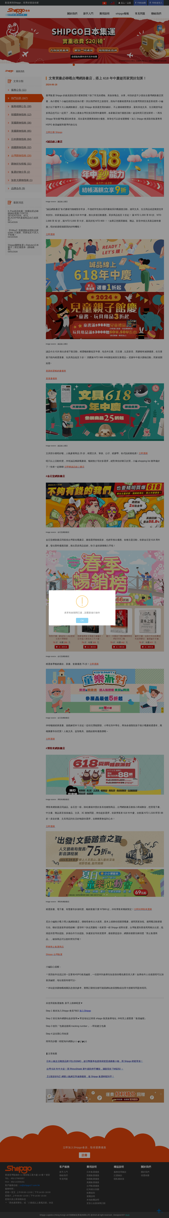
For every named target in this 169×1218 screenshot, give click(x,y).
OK (82, 620)
